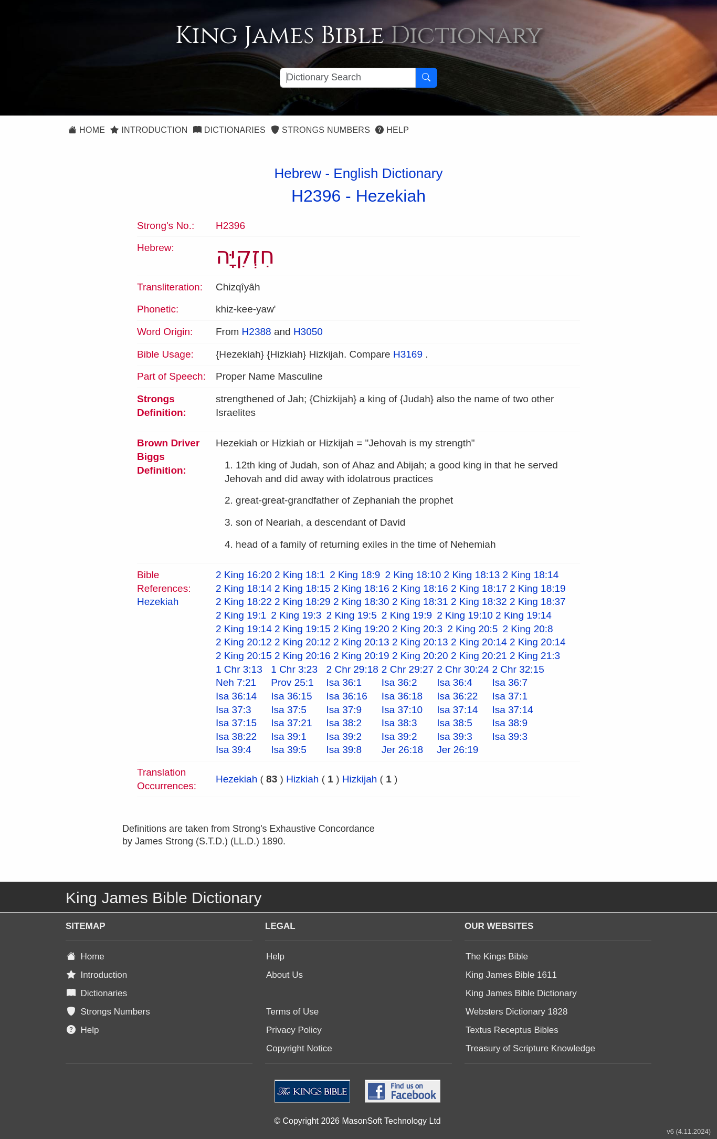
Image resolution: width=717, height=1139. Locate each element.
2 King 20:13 (361, 641)
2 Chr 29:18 (352, 669)
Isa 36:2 (399, 682)
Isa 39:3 (454, 736)
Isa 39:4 (233, 749)
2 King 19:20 (361, 628)
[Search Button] (426, 78)
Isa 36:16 (346, 696)
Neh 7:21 (236, 682)
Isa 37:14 (457, 709)
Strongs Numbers (320, 130)
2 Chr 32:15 (518, 669)
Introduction (148, 130)
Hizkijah (359, 779)
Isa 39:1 (289, 736)
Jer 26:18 (402, 749)
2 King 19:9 (407, 615)
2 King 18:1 (300, 574)
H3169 (408, 354)
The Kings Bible (497, 957)
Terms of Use (292, 1012)
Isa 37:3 (233, 709)
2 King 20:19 (361, 655)
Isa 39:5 (289, 749)
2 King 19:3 (296, 615)
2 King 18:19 (538, 588)
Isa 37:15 (236, 722)
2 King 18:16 (361, 588)
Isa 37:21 (291, 722)
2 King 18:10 (413, 574)
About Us (284, 975)
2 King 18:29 (303, 601)
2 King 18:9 (355, 574)
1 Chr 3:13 (239, 669)
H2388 (256, 331)
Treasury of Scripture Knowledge (530, 1048)
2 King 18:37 (538, 601)
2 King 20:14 (479, 641)
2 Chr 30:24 (463, 669)
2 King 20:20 (420, 655)
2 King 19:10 (465, 615)
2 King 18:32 (479, 601)
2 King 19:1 (241, 615)
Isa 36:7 (510, 682)
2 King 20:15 (244, 655)
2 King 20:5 (472, 628)
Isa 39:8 (344, 749)
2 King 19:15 (303, 628)
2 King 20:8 (528, 628)
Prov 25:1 (292, 682)
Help (392, 130)
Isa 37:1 (510, 696)
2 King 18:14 (531, 574)
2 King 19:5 (351, 615)
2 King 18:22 (244, 601)
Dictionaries (229, 130)
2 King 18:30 (361, 601)
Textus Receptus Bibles (512, 1030)
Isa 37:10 (402, 709)
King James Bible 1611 (511, 975)
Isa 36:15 (291, 696)
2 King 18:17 (479, 588)
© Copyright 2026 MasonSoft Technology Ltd (357, 1120)
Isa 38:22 (236, 736)
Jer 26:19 (457, 749)
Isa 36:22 (457, 696)
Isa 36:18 (402, 696)
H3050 (308, 331)
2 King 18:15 (303, 588)
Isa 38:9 (510, 722)
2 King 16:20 (244, 574)
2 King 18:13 (472, 574)
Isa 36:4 (454, 682)
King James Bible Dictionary (521, 993)
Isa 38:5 (454, 722)
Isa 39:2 (344, 736)
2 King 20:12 (244, 641)
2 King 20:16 (303, 655)
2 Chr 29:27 (408, 669)
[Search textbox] (348, 78)
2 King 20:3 (417, 628)
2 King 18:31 (420, 601)
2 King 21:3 (535, 655)
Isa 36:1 (344, 682)
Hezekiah (391, 195)
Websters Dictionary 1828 (516, 1012)
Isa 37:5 (289, 709)
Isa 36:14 (236, 696)
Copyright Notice (299, 1048)
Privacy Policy (294, 1030)
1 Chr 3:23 (294, 669)
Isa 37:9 (344, 709)
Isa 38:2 (344, 722)
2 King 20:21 (479, 655)
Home (86, 130)
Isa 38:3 (399, 722)
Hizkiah (302, 779)
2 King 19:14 (523, 615)
